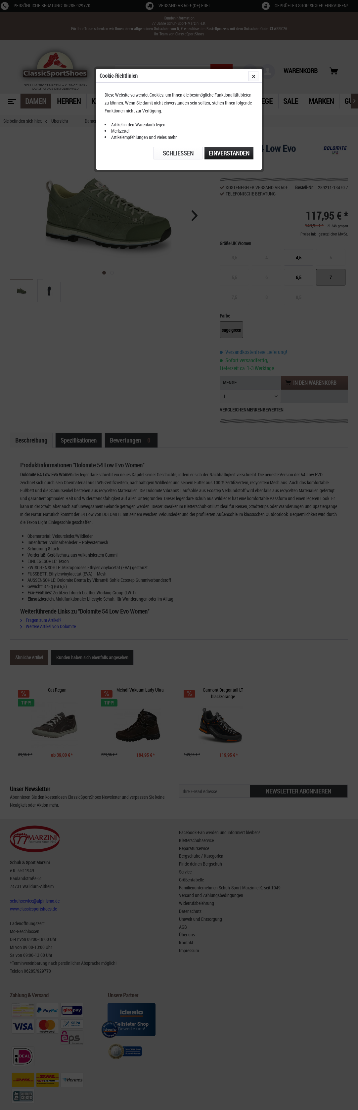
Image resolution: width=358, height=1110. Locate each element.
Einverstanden (229, 153)
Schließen (178, 153)
